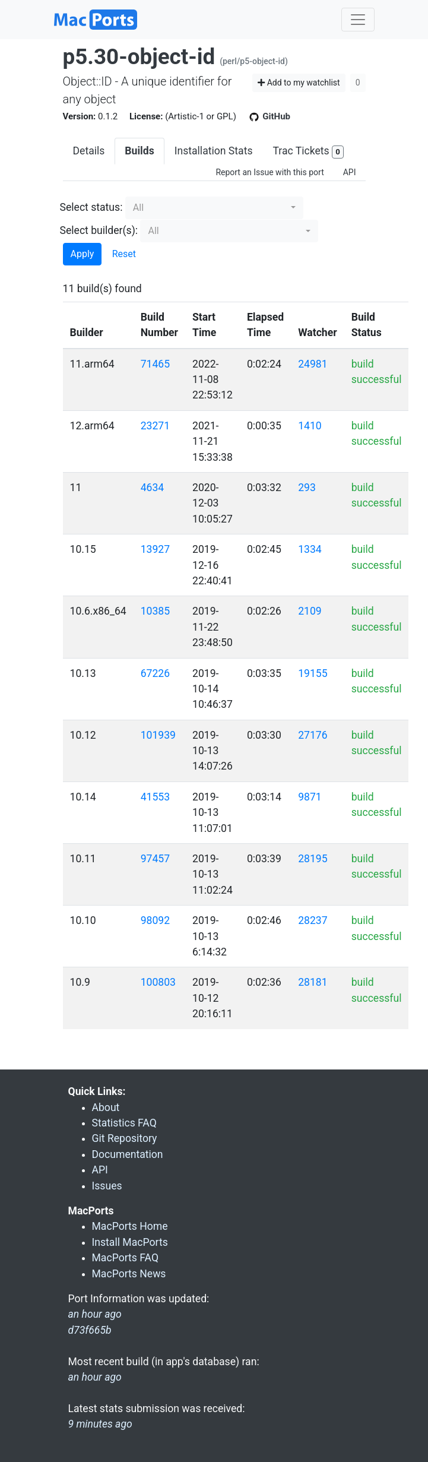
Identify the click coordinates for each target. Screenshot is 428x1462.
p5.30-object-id (139, 56)
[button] (214, 208)
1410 (310, 426)
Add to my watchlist (299, 82)
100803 (158, 982)
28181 (312, 982)
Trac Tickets (308, 152)
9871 (310, 797)
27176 (312, 735)
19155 (312, 673)
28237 (312, 920)
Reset (124, 254)
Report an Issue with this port (269, 172)
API (349, 172)
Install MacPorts (130, 1242)
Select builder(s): (99, 230)
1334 (310, 549)
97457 (155, 859)
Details (89, 151)
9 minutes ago (100, 1424)
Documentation (127, 1154)
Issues (107, 1186)
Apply (82, 254)
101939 (158, 735)
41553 (155, 797)
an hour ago (95, 1377)
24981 (312, 364)
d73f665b (90, 1330)
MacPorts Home (130, 1226)
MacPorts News (129, 1274)
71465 (155, 364)
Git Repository (124, 1138)
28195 (312, 859)
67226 (155, 673)
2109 (310, 611)
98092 (155, 920)
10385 (155, 611)
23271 (155, 426)
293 (307, 487)
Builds (139, 151)
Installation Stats (214, 151)
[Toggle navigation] (358, 19)
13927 (155, 549)
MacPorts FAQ (125, 1258)
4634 (152, 487)
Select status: (91, 207)
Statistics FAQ (124, 1123)
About (106, 1107)
